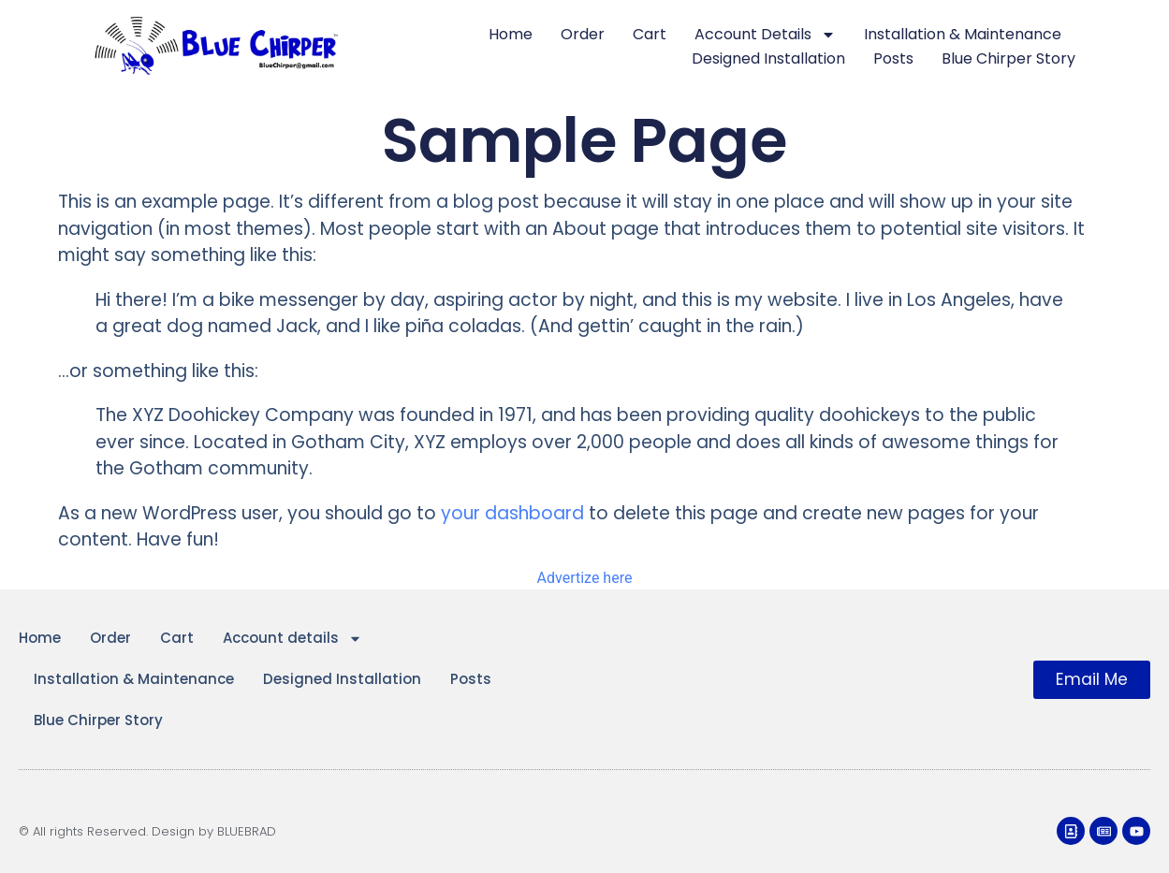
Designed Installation (768, 58)
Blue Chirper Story (1008, 58)
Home (511, 34)
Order (583, 34)
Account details (765, 34)
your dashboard (512, 513)
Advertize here (585, 578)
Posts (893, 58)
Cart (649, 34)
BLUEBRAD (246, 831)
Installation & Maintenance (962, 34)
